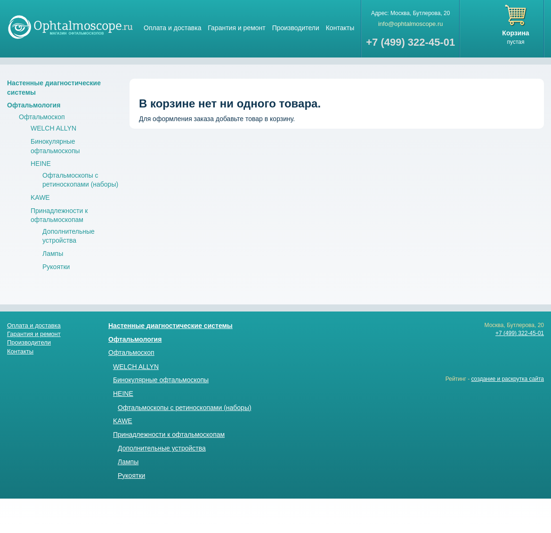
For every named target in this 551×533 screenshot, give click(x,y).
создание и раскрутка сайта (507, 379)
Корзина (515, 33)
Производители (295, 28)
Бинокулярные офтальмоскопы (161, 380)
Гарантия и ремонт (236, 28)
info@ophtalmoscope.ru (410, 23)
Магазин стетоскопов (70, 26)
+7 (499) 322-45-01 (519, 333)
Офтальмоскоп (42, 117)
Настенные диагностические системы (170, 325)
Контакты (340, 28)
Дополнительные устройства (162, 448)
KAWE (40, 197)
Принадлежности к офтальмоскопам (169, 434)
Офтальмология (33, 105)
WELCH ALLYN (53, 128)
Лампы (52, 253)
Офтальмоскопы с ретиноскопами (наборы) (184, 407)
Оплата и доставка (172, 28)
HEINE (41, 163)
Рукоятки (56, 267)
